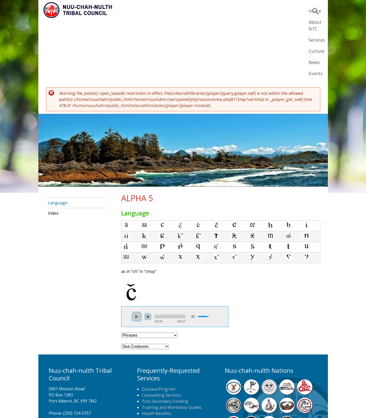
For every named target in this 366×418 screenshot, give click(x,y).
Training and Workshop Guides (171, 345)
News (271, 11)
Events (293, 11)
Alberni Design (201, 406)
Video (53, 150)
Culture (249, 11)
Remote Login (233, 406)
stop (147, 254)
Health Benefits (156, 351)
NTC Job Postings (159, 369)
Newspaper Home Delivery (167, 363)
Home (169, 11)
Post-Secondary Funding (165, 339)
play (137, 254)
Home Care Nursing (161, 357)
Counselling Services (161, 332)
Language (57, 140)
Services (224, 11)
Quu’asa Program (158, 326)
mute (193, 254)
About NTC (195, 11)
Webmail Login (264, 406)
